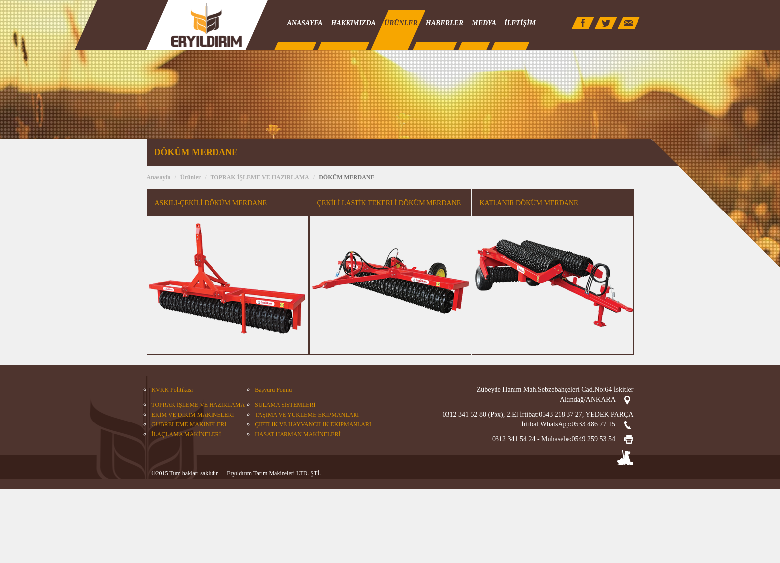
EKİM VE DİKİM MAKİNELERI (192, 414)
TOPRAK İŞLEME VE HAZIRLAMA (260, 177)
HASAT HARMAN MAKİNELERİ (297, 434)
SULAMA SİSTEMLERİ (285, 404)
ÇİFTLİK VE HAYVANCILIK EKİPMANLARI (313, 424)
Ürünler (190, 177)
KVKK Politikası (172, 389)
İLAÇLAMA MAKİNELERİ (186, 434)
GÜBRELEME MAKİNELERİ (188, 424)
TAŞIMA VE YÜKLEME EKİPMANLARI (307, 414)
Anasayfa (159, 177)
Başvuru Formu (273, 389)
